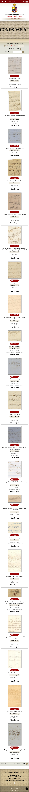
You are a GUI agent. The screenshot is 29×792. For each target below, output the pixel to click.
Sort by (7, 51)
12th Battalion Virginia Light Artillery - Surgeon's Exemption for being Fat (14, 602)
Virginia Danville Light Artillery (14, 576)
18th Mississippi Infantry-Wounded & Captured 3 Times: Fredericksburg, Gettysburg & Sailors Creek (14, 249)
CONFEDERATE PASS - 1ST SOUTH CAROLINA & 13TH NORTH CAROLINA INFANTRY (14, 508)
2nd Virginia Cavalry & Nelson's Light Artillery (14, 750)
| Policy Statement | (14, 790)
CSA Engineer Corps (14, 78)
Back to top (5, 764)
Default (15, 51)
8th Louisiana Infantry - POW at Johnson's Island (14, 318)
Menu (24, 1)
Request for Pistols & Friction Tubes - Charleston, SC (14, 482)
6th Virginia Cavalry (14, 414)
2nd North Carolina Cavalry (14, 180)
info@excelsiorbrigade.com (16, 780)
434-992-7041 (16, 778)
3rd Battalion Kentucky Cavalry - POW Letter (14, 283)
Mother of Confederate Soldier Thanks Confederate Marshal (14, 637)
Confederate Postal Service (14, 673)
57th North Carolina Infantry (14, 711)
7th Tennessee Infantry (14, 537)
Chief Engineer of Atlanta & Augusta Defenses (14, 214)
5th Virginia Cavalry (14, 379)
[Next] (16, 49)
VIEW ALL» (21, 46)
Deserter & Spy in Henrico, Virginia (14, 148)
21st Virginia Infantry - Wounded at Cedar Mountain (14, 116)
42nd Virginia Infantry (14, 346)
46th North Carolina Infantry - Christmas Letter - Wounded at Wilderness (14, 448)
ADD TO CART (14, 76)
